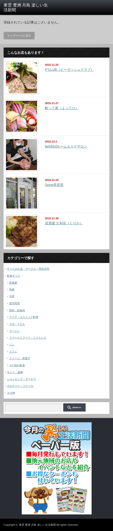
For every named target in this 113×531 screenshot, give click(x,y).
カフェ (13, 351)
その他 (11, 392)
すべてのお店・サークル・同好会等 (28, 268)
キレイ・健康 (15, 372)
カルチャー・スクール (20, 385)
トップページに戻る (19, 35)
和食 (11, 289)
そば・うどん (17, 323)
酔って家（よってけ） (62, 108)
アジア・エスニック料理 (23, 317)
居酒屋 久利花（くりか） (64, 223)
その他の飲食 (17, 365)
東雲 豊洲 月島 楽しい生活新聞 (37, 524)
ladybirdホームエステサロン (66, 146)
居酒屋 (13, 282)
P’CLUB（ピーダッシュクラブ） (69, 70)
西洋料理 (14, 303)
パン (11, 344)
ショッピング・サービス (21, 378)
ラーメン (14, 330)
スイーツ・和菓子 (19, 358)
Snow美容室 (54, 185)
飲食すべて (13, 275)
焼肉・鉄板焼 (17, 310)
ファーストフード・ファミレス (27, 337)
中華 (11, 296)
